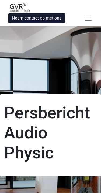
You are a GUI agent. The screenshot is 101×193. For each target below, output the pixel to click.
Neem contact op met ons (36, 18)
